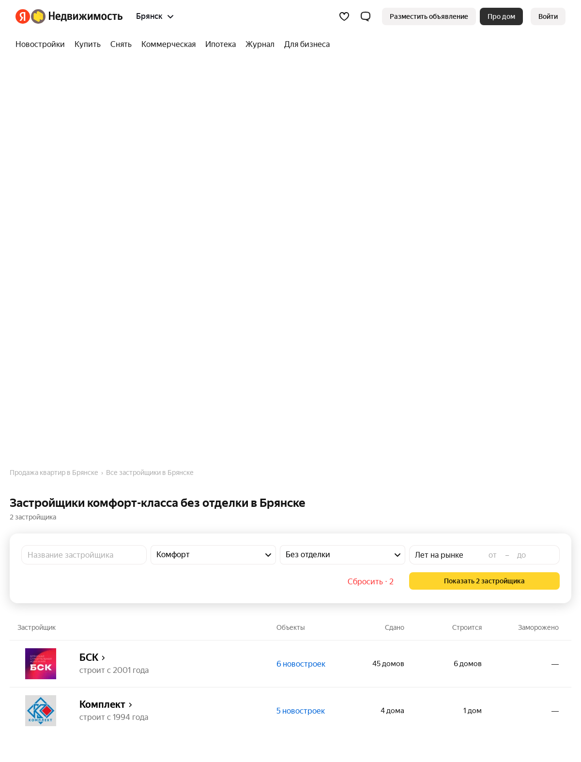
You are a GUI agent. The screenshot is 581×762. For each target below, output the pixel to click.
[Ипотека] (220, 44)
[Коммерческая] (168, 44)
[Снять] (121, 44)
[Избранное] (344, 16)
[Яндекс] (22, 16)
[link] (548, 16)
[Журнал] (260, 44)
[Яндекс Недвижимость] (76, 16)
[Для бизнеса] (304, 44)
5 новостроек (300, 711)
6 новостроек (300, 664)
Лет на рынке (439, 555)
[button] (365, 16)
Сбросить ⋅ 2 (371, 581)
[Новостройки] (42, 44)
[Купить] (88, 44)
